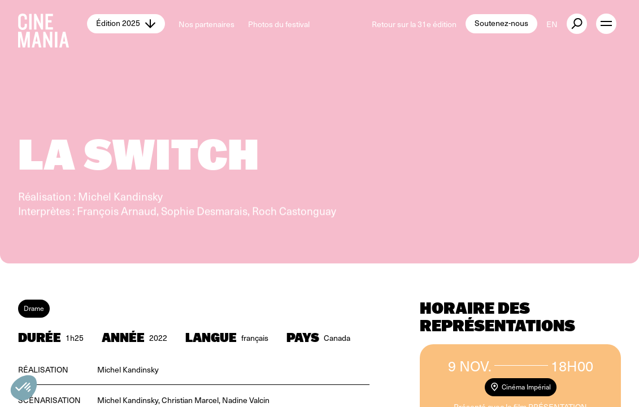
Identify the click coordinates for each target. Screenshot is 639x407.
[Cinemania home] (52, 23)
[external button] (577, 24)
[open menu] (606, 24)
